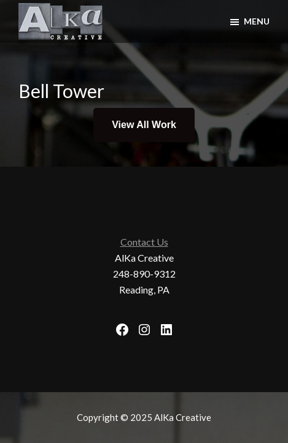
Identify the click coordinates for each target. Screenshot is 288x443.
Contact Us (144, 242)
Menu (257, 21)
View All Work (144, 124)
